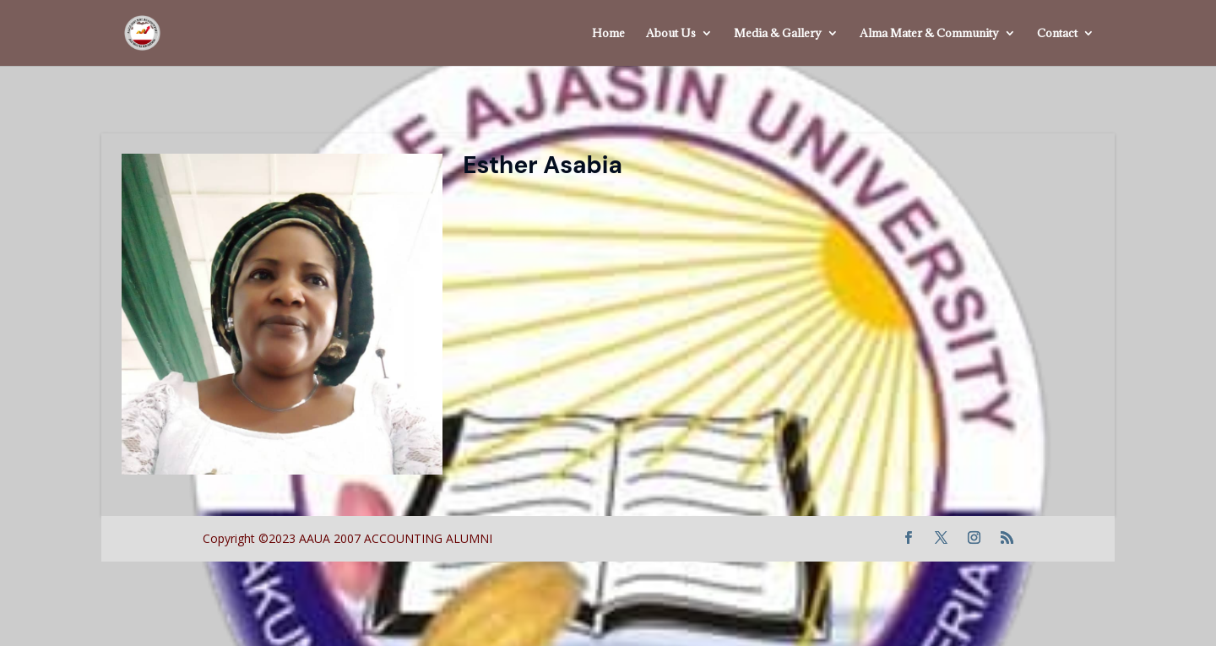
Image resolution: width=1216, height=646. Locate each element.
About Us (671, 34)
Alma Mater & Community (929, 34)
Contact (1057, 34)
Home (608, 34)
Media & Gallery (778, 34)
